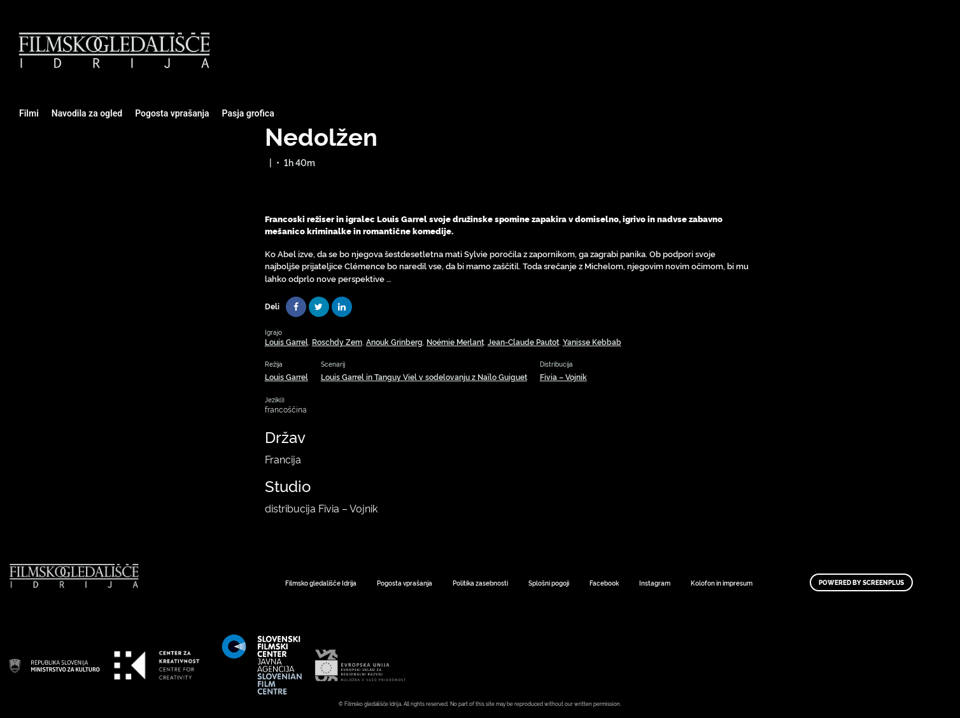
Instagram (654, 583)
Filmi (29, 113)
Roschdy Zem (337, 341)
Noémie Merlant (455, 341)
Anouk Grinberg (394, 341)
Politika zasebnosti (480, 583)
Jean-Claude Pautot (523, 341)
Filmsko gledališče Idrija (320, 583)
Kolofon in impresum (721, 583)
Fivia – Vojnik (563, 376)
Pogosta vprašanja (172, 113)
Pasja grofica (248, 113)
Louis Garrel (286, 341)
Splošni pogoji (548, 583)
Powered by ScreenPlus (861, 582)
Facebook (604, 583)
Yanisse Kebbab (592, 341)
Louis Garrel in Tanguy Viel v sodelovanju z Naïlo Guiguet (424, 376)
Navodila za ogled (87, 113)
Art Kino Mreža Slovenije (54, 665)
